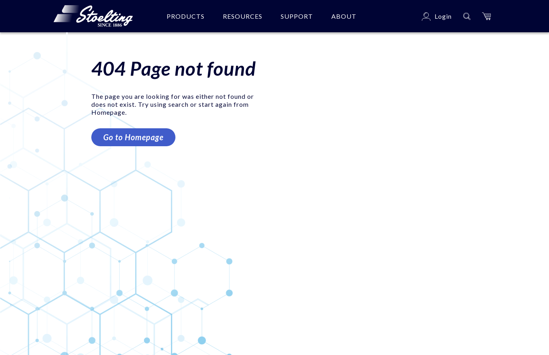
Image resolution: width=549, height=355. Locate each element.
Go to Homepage (133, 137)
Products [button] (186, 16)
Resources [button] (242, 16)
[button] (486, 16)
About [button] (343, 16)
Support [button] (297, 16)
